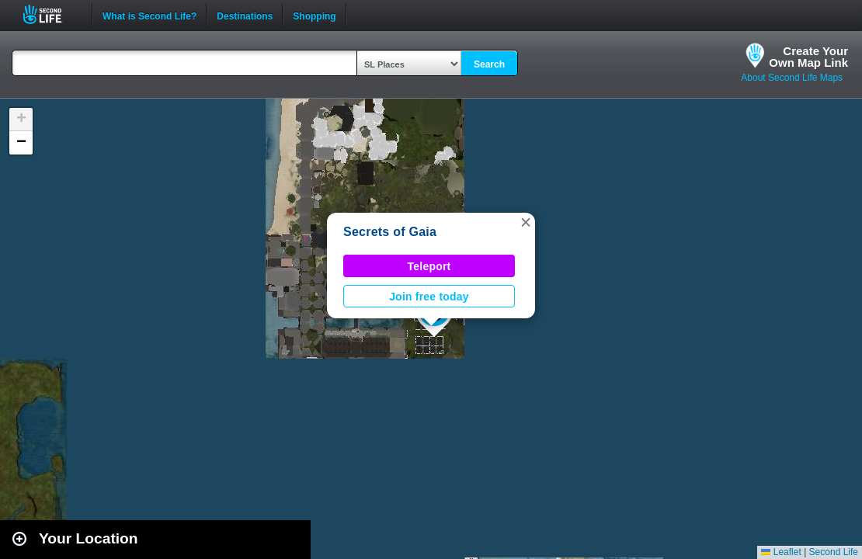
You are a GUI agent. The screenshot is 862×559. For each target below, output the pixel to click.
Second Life (51, 14)
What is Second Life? (149, 15)
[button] (525, 222)
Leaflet (781, 552)
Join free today (429, 296)
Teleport (429, 266)
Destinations (245, 15)
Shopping (314, 15)
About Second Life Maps (792, 77)
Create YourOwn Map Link (808, 56)
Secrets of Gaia (389, 231)
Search (489, 64)
